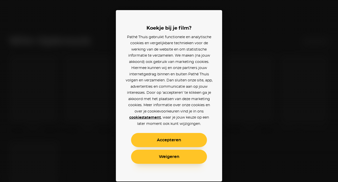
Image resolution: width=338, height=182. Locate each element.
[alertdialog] (169, 91)
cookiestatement (145, 117)
